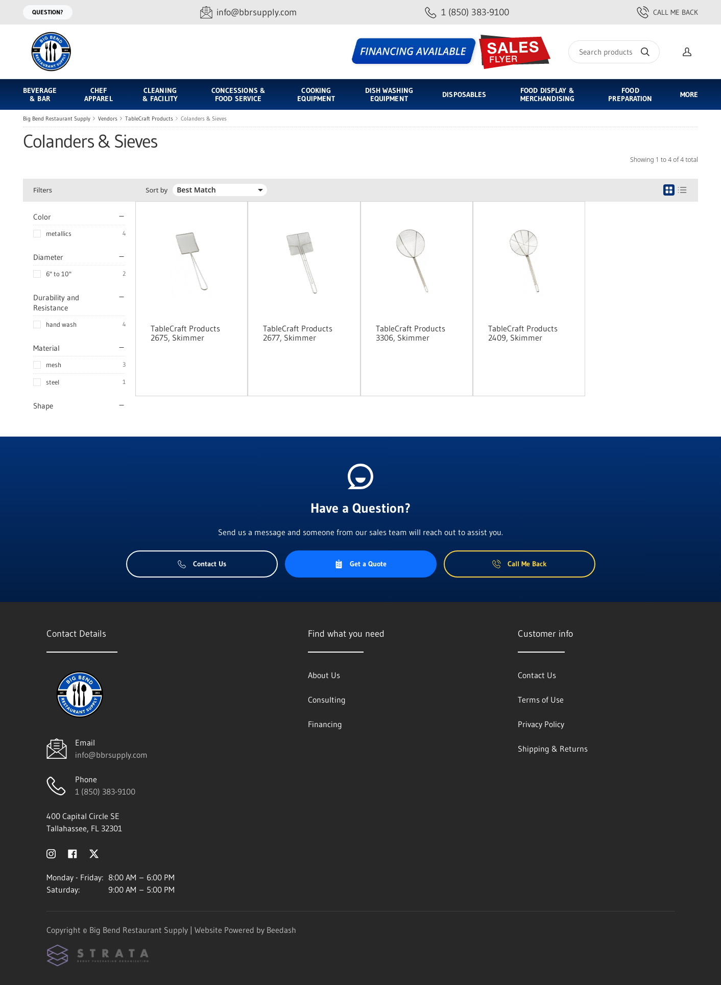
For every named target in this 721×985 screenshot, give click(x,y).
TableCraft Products (149, 118)
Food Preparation (630, 94)
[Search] (614, 51)
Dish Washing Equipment (389, 94)
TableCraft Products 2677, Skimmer (297, 333)
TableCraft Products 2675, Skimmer (185, 333)
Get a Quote (360, 563)
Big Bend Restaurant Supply (56, 118)
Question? (47, 12)
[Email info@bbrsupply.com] (248, 12)
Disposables (464, 94)
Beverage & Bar (40, 94)
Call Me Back (667, 12)
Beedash (281, 930)
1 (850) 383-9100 (105, 791)
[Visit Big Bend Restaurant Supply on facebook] (72, 853)
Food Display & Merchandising (547, 94)
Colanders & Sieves (204, 118)
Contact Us (202, 563)
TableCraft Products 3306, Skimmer (410, 333)
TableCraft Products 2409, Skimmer (523, 333)
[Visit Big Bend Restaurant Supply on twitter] (94, 853)
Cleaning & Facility (160, 94)
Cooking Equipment (316, 94)
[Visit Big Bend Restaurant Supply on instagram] (51, 853)
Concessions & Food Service (238, 94)
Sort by (156, 190)
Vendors (107, 118)
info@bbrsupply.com (111, 755)
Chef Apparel (98, 94)
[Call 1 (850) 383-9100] (467, 12)
